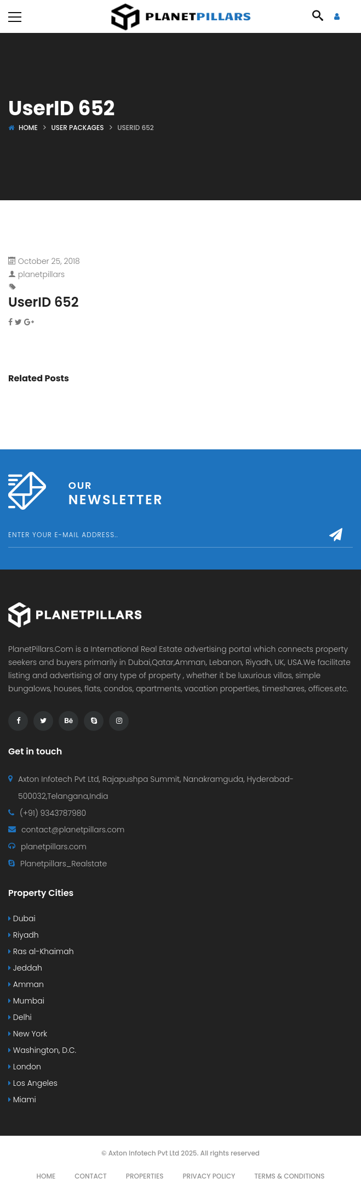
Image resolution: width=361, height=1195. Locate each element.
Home (28, 127)
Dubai (22, 918)
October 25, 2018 (49, 261)
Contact (91, 1176)
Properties (145, 1176)
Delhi (20, 1017)
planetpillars (41, 274)
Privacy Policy (208, 1176)
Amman (26, 984)
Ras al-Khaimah (41, 951)
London (24, 1066)
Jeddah (25, 967)
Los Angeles (33, 1083)
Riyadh (23, 934)
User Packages (77, 127)
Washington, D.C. (42, 1050)
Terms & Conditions (289, 1176)
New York (27, 1033)
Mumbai (26, 1000)
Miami (22, 1099)
